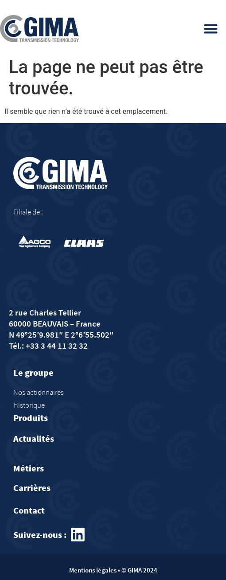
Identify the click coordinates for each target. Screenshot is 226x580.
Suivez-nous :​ (39, 534)
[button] (211, 29)
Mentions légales (93, 570)
